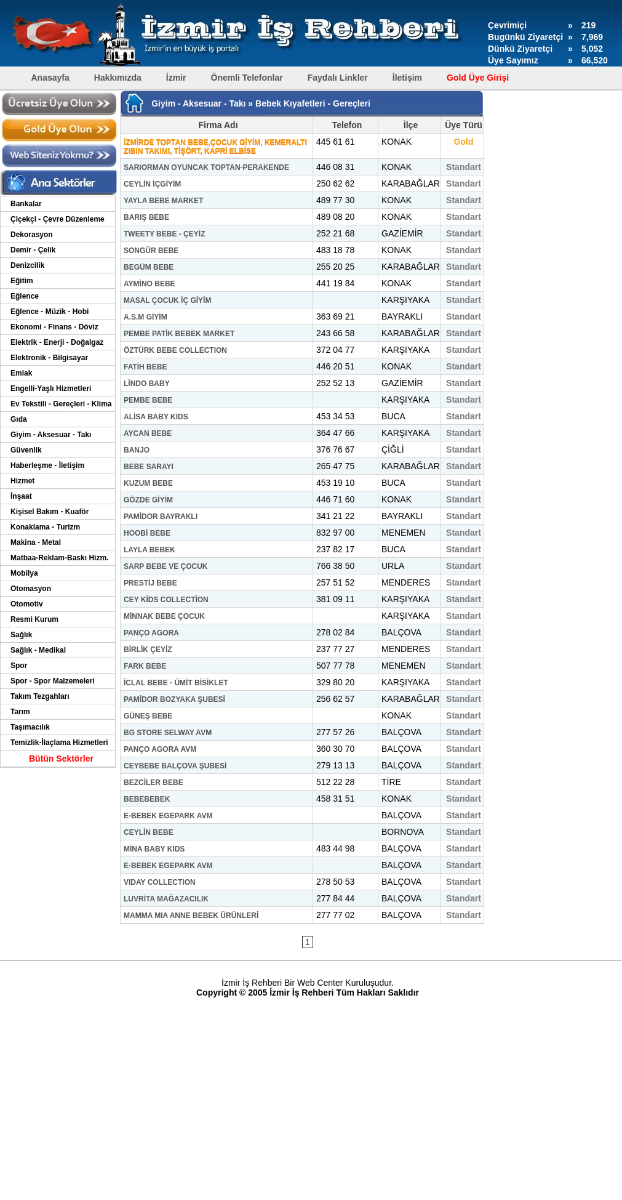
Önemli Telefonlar (247, 78)
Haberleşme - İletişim (47, 465)
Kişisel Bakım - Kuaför (49, 511)
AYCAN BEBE (148, 433)
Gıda (18, 419)
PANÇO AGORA (151, 633)
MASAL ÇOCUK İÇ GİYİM (167, 300)
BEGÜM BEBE (148, 267)
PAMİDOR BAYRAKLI (160, 516)
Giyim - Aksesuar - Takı (50, 434)
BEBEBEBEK (147, 799)
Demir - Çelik (32, 250)
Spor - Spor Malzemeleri (52, 681)
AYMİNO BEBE (149, 284)
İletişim (407, 78)
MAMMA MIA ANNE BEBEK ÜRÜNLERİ (191, 915)
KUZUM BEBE (148, 483)
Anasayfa (50, 78)
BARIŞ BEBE (146, 217)
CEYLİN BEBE (148, 832)
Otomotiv (26, 604)
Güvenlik (26, 450)
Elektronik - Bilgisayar (49, 357)
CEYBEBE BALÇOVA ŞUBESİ (175, 766)
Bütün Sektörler (61, 758)
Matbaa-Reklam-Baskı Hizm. (59, 558)
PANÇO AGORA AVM (160, 749)
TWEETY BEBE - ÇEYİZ (164, 234)
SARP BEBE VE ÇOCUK (165, 566)
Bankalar (26, 203)
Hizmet (22, 481)
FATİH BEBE (145, 367)
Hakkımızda (118, 78)
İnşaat (21, 496)
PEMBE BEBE (148, 400)
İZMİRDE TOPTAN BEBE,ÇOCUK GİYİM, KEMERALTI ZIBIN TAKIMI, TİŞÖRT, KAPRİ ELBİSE (215, 146)
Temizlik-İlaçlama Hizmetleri (59, 742)
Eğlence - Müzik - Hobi (49, 311)
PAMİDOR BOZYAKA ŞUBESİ (174, 699)
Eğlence (24, 296)
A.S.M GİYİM (145, 317)
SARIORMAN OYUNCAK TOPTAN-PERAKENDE (206, 167)
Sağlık (21, 634)
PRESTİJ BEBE (150, 583)
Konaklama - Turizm (45, 527)
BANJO (137, 450)
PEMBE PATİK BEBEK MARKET (179, 333)
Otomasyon (30, 588)
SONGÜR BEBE (151, 250)
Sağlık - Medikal (38, 650)
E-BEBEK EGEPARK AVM (168, 815)
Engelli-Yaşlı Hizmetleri (50, 388)
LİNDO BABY (147, 383)
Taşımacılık (30, 727)
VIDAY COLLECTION (160, 882)
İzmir (176, 78)
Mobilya (24, 573)
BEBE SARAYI (148, 466)
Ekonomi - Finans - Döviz (54, 327)
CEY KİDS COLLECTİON (166, 599)
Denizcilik (27, 265)
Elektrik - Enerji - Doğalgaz (56, 342)
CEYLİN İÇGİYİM (152, 184)
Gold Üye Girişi (478, 78)
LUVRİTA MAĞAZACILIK (166, 899)
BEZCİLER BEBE (153, 782)
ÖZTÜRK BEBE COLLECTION (175, 350)
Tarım (20, 711)
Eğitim (21, 280)
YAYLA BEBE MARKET (163, 200)
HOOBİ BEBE (147, 533)
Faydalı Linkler (338, 78)
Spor (18, 665)
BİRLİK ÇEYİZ (148, 649)
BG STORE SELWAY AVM (168, 732)
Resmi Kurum (34, 619)
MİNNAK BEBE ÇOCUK (164, 616)
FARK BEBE (145, 666)
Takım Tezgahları (40, 696)
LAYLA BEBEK (149, 550)
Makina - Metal (35, 542)
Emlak (21, 373)
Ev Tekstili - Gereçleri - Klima (61, 404)
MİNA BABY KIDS (154, 849)
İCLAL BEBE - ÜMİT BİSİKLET (176, 683)
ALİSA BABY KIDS (156, 417)
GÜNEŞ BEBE (148, 716)
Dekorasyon (31, 234)
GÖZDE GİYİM (148, 500)
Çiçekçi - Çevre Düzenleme (57, 219)
